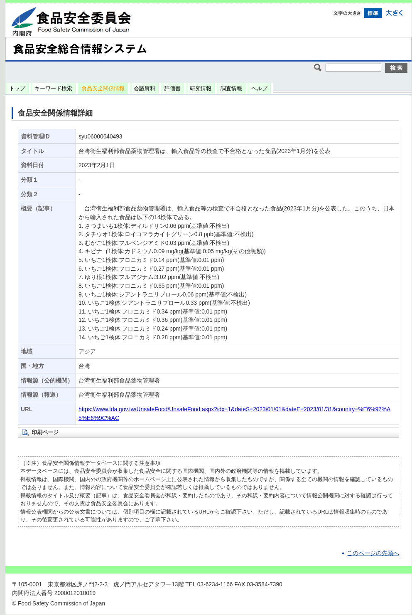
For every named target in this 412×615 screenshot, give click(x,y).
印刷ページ (45, 432)
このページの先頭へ (373, 553)
